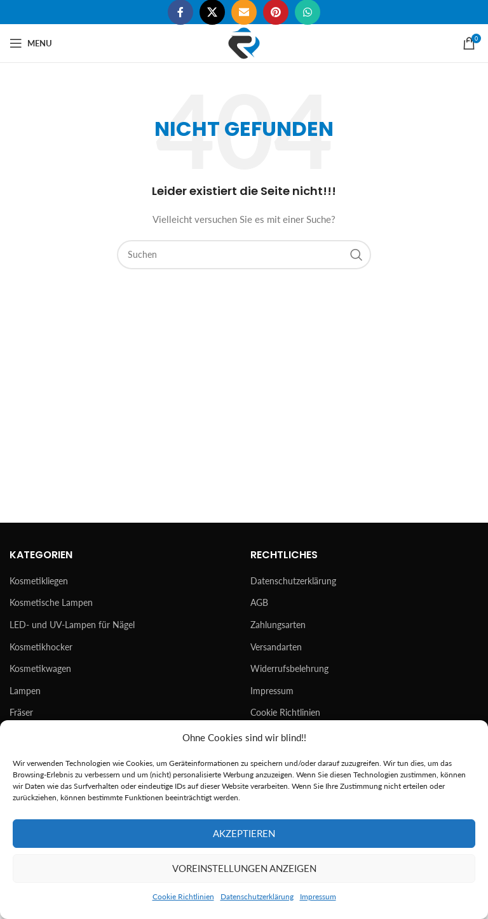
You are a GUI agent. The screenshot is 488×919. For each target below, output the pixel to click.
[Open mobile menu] (30, 43)
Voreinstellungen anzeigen (244, 868)
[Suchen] (244, 254)
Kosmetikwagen (40, 668)
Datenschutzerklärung (257, 896)
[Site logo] (244, 42)
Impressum (318, 896)
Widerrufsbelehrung (289, 668)
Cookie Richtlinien (183, 896)
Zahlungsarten (278, 624)
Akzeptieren (244, 833)
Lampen (25, 690)
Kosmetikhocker (41, 646)
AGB (259, 602)
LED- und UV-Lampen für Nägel (72, 624)
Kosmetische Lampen (51, 602)
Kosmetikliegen (39, 580)
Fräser (21, 712)
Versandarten (276, 646)
